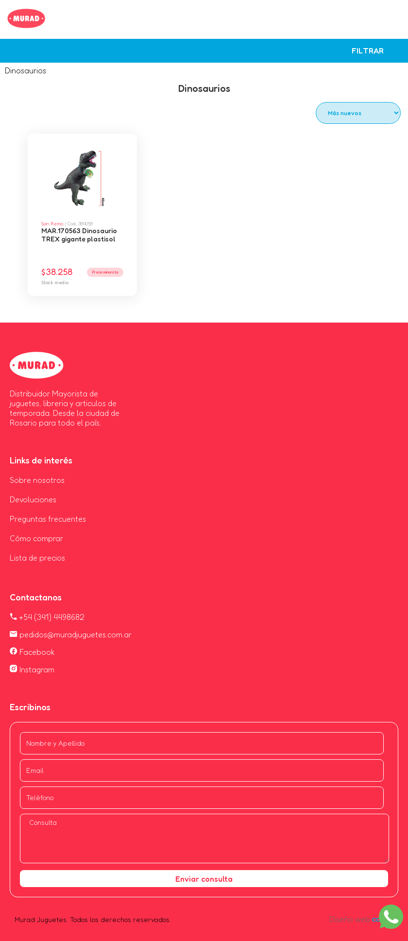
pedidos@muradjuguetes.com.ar (71, 634)
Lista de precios (37, 558)
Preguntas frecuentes (48, 519)
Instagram (32, 669)
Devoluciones (33, 499)
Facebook (32, 652)
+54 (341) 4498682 (47, 617)
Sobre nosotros (37, 480)
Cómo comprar (36, 538)
